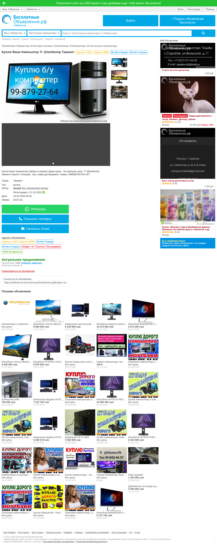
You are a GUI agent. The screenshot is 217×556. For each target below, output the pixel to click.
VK (130, 532)
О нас (137, 532)
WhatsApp (35, 209)
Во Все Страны (138, 52)
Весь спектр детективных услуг (178, 181)
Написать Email (35, 228)
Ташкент (18, 180)
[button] (53, 163)
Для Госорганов (119, 532)
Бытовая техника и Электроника (51, 46)
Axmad (17, 188)
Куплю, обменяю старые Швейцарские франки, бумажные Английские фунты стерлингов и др (186, 228)
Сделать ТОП (83, 52)
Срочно (40, 246)
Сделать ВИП (101, 52)
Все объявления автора (35, 188)
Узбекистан (33, 9)
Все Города (23, 532)
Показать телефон (35, 219)
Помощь (79, 532)
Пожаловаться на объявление (18, 271)
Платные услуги (53, 532)
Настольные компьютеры (103, 46)
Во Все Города (119, 52)
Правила (68, 532)
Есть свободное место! (173, 241)
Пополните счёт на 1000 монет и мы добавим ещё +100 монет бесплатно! (108, 3)
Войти (180, 9)
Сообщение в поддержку (97, 532)
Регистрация (194, 9)
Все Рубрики (9, 532)
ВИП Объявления (169, 40)
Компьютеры (79, 46)
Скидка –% (27, 246)
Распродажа (53, 246)
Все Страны (37, 532)
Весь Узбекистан (12, 9)
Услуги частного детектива (175, 70)
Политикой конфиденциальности (91, 541)
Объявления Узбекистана (16, 46)
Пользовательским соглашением (58, 541)
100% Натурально (12, 251)
